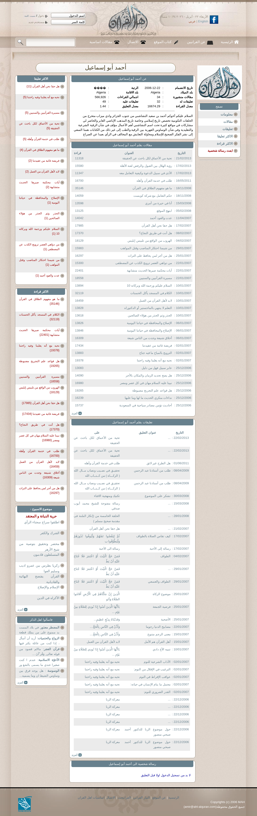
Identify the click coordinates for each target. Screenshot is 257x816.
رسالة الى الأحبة (109, 548)
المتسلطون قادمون (46, 554)
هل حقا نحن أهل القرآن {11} (43, 86)
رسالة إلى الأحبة (160, 548)
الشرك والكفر (49, 533)
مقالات (228, 122)
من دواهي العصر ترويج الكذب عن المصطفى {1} (39, 247)
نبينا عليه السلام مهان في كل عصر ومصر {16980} (39, 438)
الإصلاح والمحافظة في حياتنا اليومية (149, 323)
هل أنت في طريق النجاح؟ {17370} (39, 427)
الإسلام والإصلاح (48, 587)
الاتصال (133, 42)
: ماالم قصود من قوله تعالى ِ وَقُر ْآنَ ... (39, 651)
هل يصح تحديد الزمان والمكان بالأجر (149, 375)
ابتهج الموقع (164, 210)
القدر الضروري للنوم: (157, 692)
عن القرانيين (196, 42)
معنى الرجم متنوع (159, 634)
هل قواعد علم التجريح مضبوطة (152, 390)
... (169, 438)
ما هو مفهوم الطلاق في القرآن (152, 188)
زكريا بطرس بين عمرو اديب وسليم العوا (39, 568)
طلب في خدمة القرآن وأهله (154, 180)
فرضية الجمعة (162, 606)
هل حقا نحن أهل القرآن (157, 225)
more (76, 413)
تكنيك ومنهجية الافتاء (107, 496)
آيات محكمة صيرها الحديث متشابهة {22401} (39, 332)
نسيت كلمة (29, 16)
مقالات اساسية (101, 42)
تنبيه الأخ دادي (161, 649)
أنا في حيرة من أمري (158, 203)
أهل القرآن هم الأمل (157, 642)
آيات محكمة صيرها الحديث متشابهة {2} (39, 185)
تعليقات (227, 129)
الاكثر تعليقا (225, 136)
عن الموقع (159, 797)
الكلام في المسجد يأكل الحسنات (151, 293)
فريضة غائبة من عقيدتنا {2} (43, 160)
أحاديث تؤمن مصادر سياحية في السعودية (145, 405)
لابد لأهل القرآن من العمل (155, 300)
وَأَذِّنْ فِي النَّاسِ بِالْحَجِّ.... (105, 626)
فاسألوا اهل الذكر (41, 619)
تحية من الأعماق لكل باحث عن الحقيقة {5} (39, 126)
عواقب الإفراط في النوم (155, 677)
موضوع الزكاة (162, 594)
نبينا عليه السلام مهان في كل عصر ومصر (146, 383)
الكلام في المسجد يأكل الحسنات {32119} (39, 317)
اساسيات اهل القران (91, 797)
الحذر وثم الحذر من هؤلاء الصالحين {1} (39, 216)
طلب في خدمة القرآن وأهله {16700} (39, 453)
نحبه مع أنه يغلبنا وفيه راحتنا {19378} (39, 348)
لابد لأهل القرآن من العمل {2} (42, 171)
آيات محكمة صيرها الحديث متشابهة (149, 270)
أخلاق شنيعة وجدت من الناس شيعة (149, 338)
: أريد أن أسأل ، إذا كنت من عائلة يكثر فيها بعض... (39, 641)
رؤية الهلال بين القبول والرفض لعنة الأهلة (146, 166)
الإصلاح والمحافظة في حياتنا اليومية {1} (39, 200)
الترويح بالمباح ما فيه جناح (155, 353)
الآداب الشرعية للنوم (157, 662)
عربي (192, 21)
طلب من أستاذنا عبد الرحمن (152, 470)
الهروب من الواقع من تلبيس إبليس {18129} (39, 390)
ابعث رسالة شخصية (220, 150)
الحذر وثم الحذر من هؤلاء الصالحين (150, 315)
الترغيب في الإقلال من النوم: (152, 669)
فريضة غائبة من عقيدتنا (157, 345)
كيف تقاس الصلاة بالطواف (153, 536)
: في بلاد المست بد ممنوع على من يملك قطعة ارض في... (39, 630)
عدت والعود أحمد (161, 218)
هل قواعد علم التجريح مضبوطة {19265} (39, 364)
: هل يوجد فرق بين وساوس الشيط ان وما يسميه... (39, 673)
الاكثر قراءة (225, 143)
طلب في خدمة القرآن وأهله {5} (41, 139)
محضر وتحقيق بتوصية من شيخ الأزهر (39, 546)
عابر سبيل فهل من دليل (157, 368)
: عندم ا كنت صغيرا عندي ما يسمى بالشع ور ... (39, 663)
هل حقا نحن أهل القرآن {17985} (40, 403)
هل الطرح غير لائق (159, 463)
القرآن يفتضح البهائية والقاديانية (39, 579)
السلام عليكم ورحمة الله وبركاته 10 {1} (39, 231)
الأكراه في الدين (48, 598)
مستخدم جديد (36, 22)
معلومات (227, 114)
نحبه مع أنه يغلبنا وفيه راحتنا (154, 360)
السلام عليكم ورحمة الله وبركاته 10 (149, 285)
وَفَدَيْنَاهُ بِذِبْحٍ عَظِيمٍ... (107, 619)
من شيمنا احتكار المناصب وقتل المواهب (146, 248)
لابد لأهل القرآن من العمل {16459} (39, 464)
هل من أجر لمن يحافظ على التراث (150, 255)
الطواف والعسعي (159, 581)
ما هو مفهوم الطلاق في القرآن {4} (39, 150)
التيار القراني (141, 797)
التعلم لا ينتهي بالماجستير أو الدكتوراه (148, 308)
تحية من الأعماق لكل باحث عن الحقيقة (147, 158)
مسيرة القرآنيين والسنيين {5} (42, 112)
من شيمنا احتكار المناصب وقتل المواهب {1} (39, 262)
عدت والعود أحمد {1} (47, 275)
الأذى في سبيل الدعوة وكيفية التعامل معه (145, 173)
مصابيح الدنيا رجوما (158, 626)
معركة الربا (113, 699)
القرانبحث (124, 797)
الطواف (165, 556)
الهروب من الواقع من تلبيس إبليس (150, 240)
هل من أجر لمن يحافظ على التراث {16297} (39, 491)
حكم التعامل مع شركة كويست (152, 195)
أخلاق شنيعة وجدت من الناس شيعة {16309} (39, 475)
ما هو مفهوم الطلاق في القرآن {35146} (39, 301)
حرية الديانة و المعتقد (41, 516)
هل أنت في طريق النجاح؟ (155, 233)
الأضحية (166, 619)
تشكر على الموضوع (157, 496)
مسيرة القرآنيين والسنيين (155, 278)
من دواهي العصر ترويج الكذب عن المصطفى (143, 263)
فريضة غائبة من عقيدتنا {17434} (40, 414)
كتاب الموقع (163, 42)
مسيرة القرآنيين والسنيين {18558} (39, 379)
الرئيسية (227, 42)
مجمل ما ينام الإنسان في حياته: (150, 684)
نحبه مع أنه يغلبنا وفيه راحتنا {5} (41, 97)
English (203, 21)
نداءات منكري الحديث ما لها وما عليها (148, 398)
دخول (41, 15)
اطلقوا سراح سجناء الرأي (41, 522)
